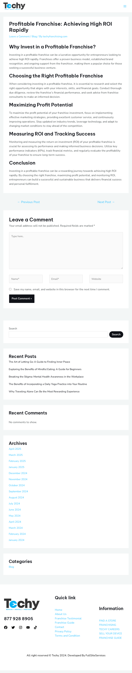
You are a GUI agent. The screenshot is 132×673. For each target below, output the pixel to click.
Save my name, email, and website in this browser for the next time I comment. (62, 292)
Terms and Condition (67, 638)
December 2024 (19, 476)
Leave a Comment (20, 36)
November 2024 (19, 482)
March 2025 (16, 458)
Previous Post (28, 202)
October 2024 (17, 488)
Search (13, 331)
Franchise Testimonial (68, 621)
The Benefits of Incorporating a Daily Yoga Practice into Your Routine (50, 387)
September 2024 (19, 494)
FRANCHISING (108, 627)
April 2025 (15, 451)
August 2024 (17, 500)
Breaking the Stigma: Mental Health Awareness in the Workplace (48, 379)
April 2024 (15, 524)
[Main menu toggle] (125, 6)
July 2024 (15, 506)
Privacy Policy (63, 634)
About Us (61, 617)
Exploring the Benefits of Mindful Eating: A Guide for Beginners (47, 372)
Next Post (106, 202)
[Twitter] (13, 630)
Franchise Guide (64, 625)
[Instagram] (20, 630)
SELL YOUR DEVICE (111, 636)
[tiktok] (35, 630)
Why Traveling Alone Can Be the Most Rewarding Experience (46, 394)
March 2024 (16, 530)
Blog (36, 36)
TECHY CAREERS (110, 632)
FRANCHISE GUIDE (111, 640)
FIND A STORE (108, 623)
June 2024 (15, 512)
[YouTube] (28, 630)
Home (58, 612)
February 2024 (18, 537)
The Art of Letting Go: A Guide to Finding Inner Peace (41, 364)
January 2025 (17, 470)
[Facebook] (5, 630)
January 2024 (17, 543)
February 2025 (18, 464)
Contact (59, 630)
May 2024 (15, 518)
